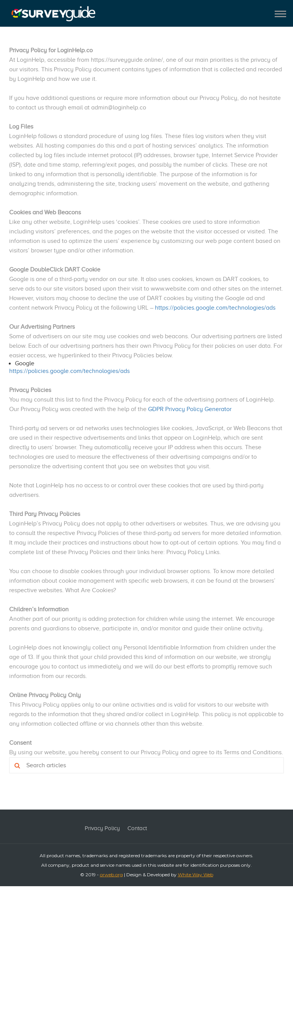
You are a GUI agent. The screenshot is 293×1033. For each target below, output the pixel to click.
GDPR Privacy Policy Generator (190, 409)
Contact (137, 828)
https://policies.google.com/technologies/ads (215, 307)
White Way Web (195, 874)
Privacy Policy (102, 828)
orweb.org (111, 874)
